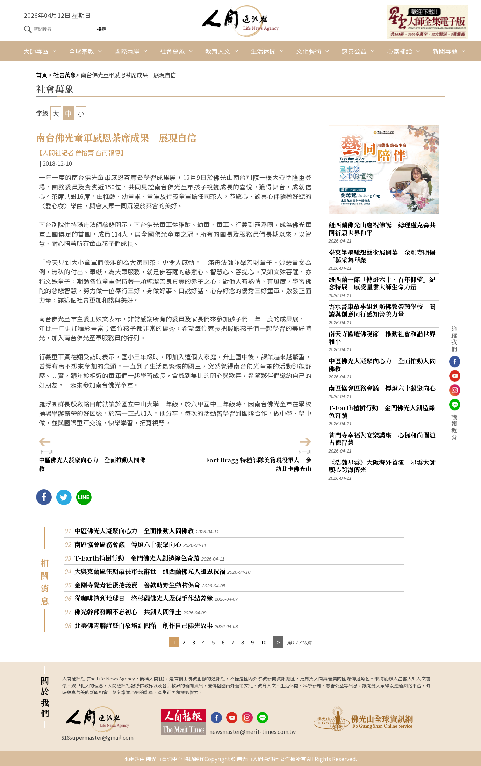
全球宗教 (81, 51)
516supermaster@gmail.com (97, 737)
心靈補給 (399, 51)
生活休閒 (263, 51)
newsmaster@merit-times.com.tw (252, 731)
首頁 (41, 75)
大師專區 (36, 51)
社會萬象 (172, 51)
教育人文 (217, 51)
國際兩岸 (126, 51)
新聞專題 (445, 51)
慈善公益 (354, 51)
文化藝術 (308, 51)
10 (263, 642)
